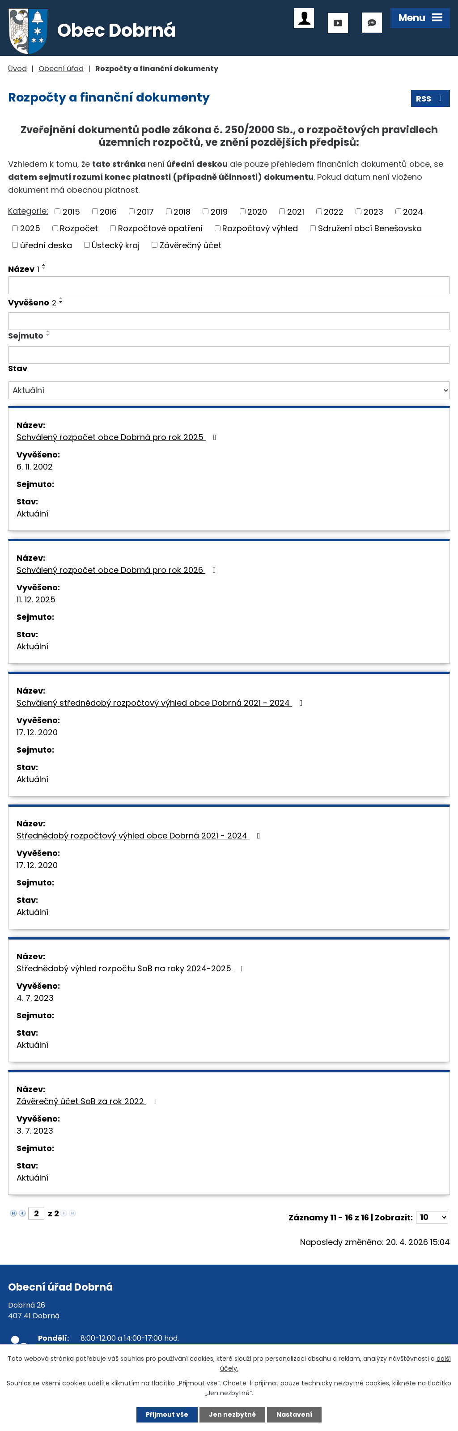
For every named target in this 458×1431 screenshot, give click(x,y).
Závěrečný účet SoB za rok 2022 (89, 1101)
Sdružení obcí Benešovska (370, 228)
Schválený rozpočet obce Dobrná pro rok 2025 (118, 437)
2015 (71, 211)
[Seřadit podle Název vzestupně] (44, 265)
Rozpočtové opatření (160, 228)
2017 (145, 211)
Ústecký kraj (116, 244)
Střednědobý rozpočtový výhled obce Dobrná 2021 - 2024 (140, 835)
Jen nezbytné (232, 1414)
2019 (219, 211)
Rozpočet (79, 228)
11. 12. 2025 (36, 599)
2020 (257, 211)
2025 (30, 228)
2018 (182, 211)
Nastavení (294, 1414)
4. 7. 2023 (35, 997)
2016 (108, 211)
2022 (334, 211)
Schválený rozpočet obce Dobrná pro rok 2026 (118, 570)
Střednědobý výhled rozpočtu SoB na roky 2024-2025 (132, 968)
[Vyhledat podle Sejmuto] (229, 355)
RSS (430, 98)
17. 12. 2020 (37, 732)
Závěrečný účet (190, 244)
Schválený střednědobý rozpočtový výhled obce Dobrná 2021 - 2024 (161, 702)
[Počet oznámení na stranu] (432, 1217)
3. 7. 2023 (35, 1130)
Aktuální (32, 513)
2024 (413, 211)
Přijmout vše (167, 1414)
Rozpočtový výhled (260, 228)
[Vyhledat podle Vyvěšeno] (229, 321)
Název (23, 269)
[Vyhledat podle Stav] (229, 390)
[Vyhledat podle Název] (229, 285)
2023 (373, 211)
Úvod (17, 69)
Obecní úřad (61, 69)
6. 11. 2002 (35, 466)
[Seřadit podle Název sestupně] (44, 268)
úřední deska (46, 244)
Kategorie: (28, 210)
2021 (295, 211)
